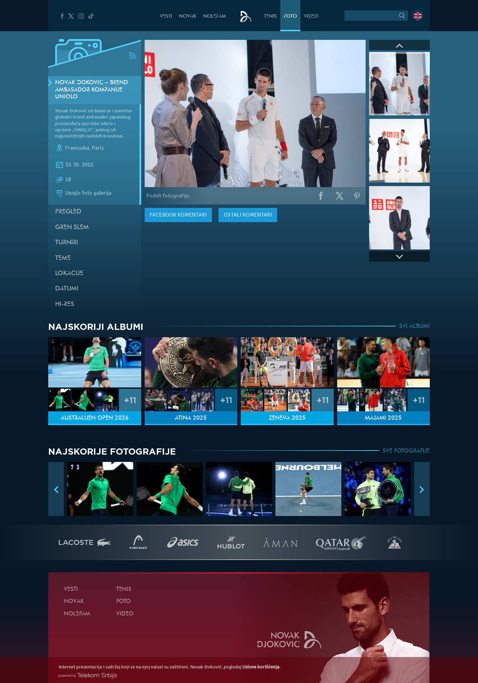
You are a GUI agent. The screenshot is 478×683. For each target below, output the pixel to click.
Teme (63, 258)
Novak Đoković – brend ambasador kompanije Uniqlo (91, 90)
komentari (178, 214)
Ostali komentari (248, 214)
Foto (290, 16)
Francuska (77, 148)
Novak (187, 16)
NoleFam (214, 16)
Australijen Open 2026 (95, 418)
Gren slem (72, 227)
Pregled (68, 212)
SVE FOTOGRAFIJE (406, 451)
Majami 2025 (383, 418)
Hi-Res (64, 304)
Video (311, 16)
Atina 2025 (191, 418)
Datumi (66, 289)
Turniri (66, 242)
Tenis (270, 16)
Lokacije (69, 273)
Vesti (166, 16)
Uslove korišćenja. (261, 667)
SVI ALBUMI (414, 326)
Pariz (98, 148)
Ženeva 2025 (287, 418)
